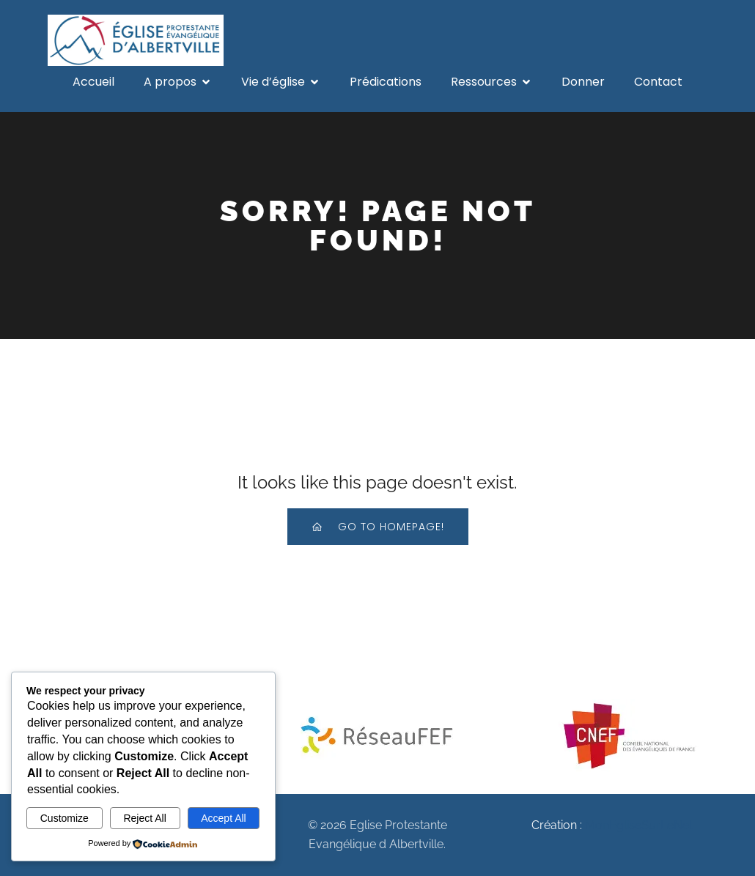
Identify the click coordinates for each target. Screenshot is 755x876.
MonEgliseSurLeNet (639, 826)
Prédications (385, 81)
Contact (658, 81)
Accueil (93, 81)
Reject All (144, 818)
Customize (64, 818)
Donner (583, 81)
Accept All (223, 818)
